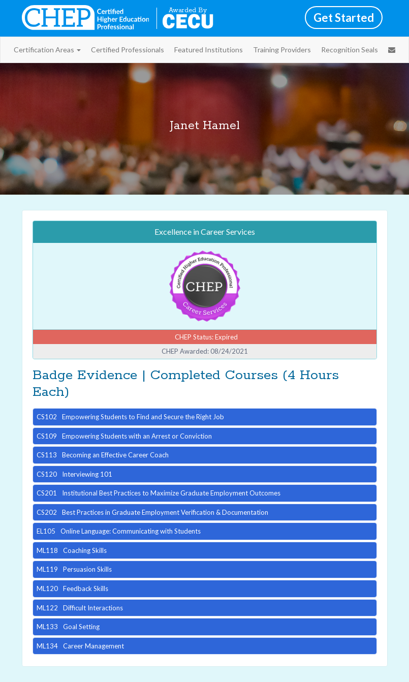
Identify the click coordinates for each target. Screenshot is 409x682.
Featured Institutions (208, 49)
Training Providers (282, 49)
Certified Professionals (127, 49)
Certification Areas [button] (47, 49)
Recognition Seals (349, 49)
